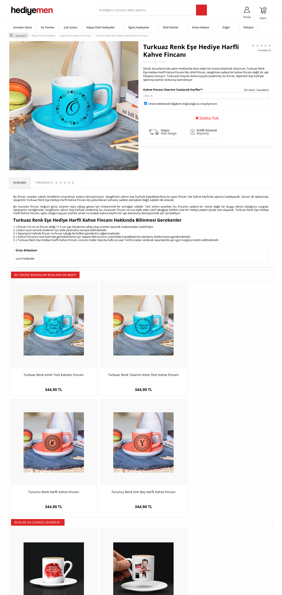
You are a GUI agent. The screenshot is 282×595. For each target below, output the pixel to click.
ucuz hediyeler (25, 258)
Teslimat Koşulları (22, 538)
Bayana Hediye (196, 544)
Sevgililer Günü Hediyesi (158, 538)
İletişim (248, 27)
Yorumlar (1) (264, 49)
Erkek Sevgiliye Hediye (113, 557)
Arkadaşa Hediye (197, 564)
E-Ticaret (127, 589)
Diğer (226, 27)
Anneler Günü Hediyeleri (158, 557)
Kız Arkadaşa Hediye (67, 551)
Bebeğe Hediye (196, 557)
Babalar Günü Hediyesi (157, 571)
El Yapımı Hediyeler (67, 557)
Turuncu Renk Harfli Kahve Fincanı (174, 349)
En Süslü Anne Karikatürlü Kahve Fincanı (240, 458)
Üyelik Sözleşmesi (22, 544)
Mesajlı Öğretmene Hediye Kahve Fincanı (42, 458)
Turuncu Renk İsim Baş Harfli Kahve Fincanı (240, 351)
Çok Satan (70, 27)
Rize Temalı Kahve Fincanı (174, 456)
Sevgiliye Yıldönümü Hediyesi (117, 571)
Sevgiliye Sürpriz (65, 564)
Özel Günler (171, 27)
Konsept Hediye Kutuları (113, 538)
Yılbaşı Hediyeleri (153, 551)
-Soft (118, 589)
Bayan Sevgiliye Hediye (113, 564)
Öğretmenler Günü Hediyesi (160, 564)
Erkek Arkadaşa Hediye (69, 544)
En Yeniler (48, 27)
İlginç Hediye (195, 571)
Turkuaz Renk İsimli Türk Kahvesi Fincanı (42, 351)
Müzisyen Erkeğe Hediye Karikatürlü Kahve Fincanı (108, 458)
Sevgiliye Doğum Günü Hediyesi (118, 551)
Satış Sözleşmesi (21, 551)
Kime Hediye (200, 27)
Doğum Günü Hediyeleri (158, 544)
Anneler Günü (22, 27)
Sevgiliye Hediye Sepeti (113, 544)
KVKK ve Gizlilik (20, 564)
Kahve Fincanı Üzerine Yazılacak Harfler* (172, 89)
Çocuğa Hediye (196, 551)
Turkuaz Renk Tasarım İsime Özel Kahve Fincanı (108, 351)
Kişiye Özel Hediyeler (100, 27)
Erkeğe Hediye (196, 538)
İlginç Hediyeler (138, 27)
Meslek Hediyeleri (66, 571)
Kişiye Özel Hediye (66, 538)
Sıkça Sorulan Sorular (24, 571)
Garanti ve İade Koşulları (26, 557)
